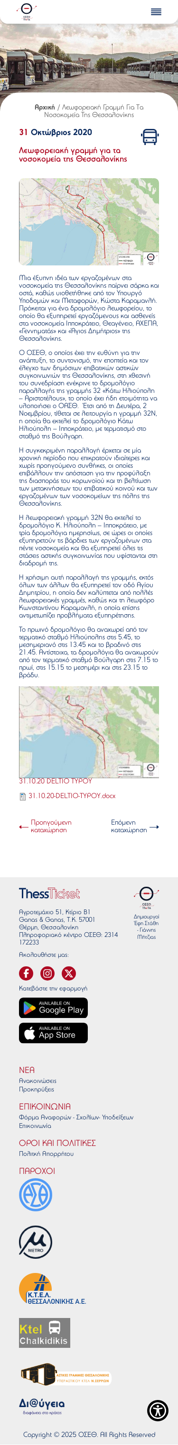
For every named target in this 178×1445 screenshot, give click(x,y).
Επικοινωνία (35, 1126)
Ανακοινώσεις (37, 1081)
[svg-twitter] (69, 973)
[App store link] (53, 1033)
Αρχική (45, 107)
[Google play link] (53, 1008)
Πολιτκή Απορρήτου (46, 1154)
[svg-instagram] (47, 973)
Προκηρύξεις (36, 1090)
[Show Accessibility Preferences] (158, 1410)
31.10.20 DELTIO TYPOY (55, 781)
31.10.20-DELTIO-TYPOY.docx (71, 796)
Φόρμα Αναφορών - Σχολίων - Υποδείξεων (76, 1118)
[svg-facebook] (26, 973)
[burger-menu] (156, 12)
